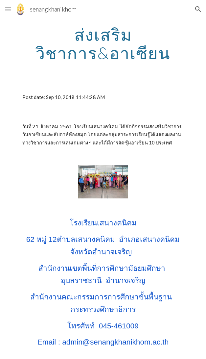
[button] (8, 9)
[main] (103, 43)
